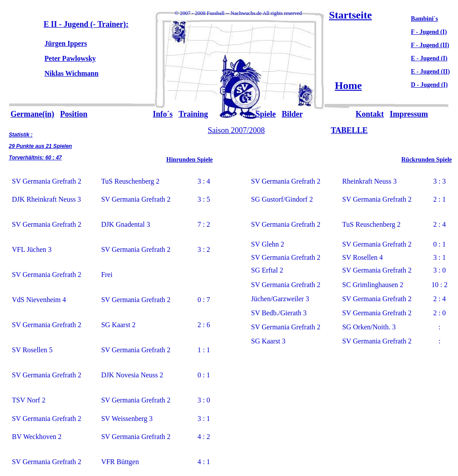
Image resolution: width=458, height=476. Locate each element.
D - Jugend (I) (429, 84)
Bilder (292, 114)
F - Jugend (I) (429, 32)
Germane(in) (32, 114)
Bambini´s (424, 18)
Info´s (163, 114)
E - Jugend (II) (430, 71)
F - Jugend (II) (430, 45)
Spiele (265, 114)
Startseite (350, 15)
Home (348, 85)
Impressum (409, 114)
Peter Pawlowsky (70, 58)
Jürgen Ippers (65, 43)
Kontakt (370, 114)
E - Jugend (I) (429, 58)
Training (193, 114)
